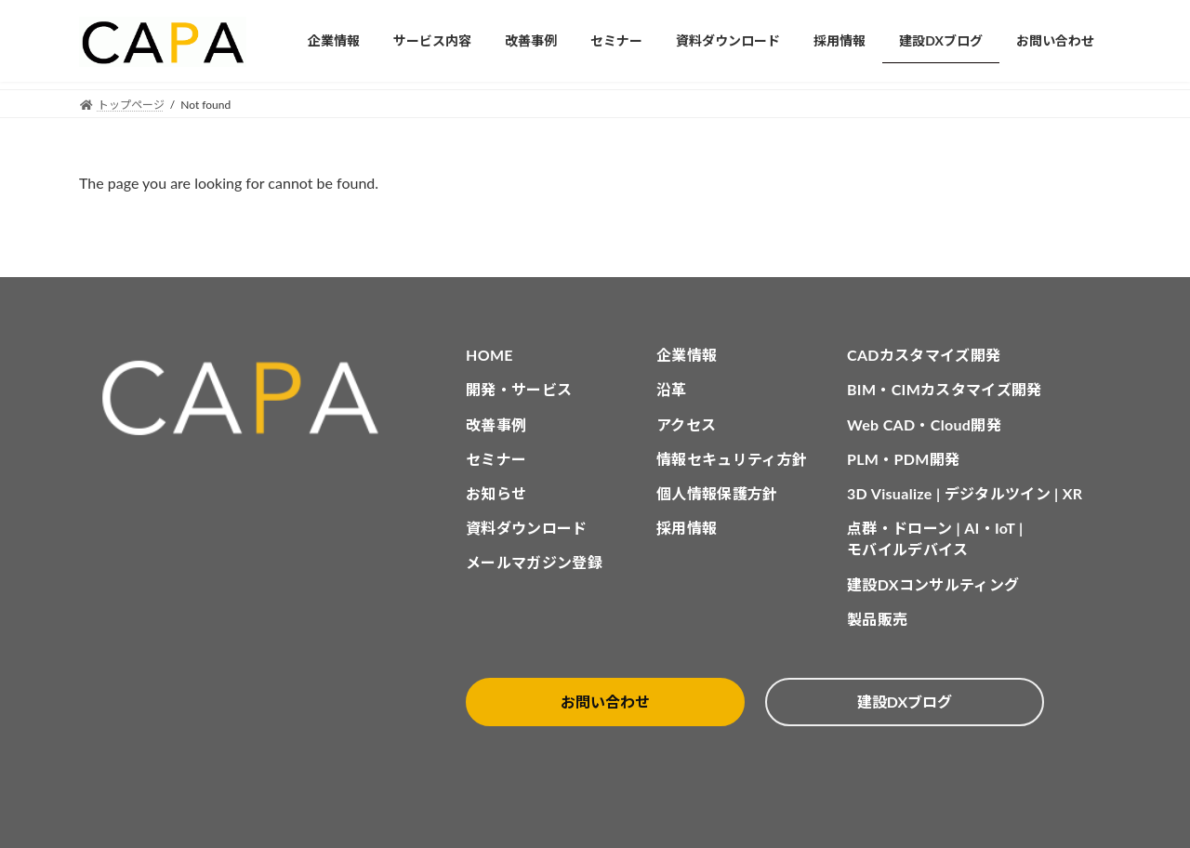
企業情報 (686, 355)
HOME (489, 355)
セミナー (496, 459)
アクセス (686, 424)
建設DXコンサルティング (933, 584)
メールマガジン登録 (534, 562)
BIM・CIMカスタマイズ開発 (944, 389)
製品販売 (877, 619)
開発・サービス (519, 389)
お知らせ (496, 493)
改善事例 (496, 424)
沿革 (671, 389)
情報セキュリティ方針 (731, 459)
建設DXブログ (904, 701)
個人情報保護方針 (717, 493)
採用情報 (686, 528)
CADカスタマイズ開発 (923, 355)
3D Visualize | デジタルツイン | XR (964, 493)
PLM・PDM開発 (903, 459)
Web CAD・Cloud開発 (924, 424)
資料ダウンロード (527, 528)
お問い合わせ (605, 701)
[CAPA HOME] (250, 398)
